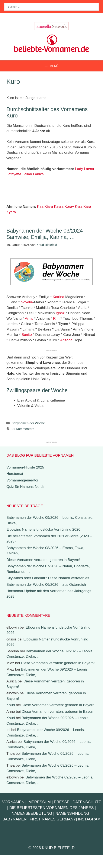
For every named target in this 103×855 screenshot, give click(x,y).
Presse (62, 802)
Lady (79, 169)
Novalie (27, 302)
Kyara (11, 212)
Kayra (58, 207)
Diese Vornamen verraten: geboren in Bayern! (43, 560)
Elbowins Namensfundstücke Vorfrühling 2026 (43, 529)
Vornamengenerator (22, 480)
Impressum (39, 802)
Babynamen (15, 819)
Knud (10, 705)
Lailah (27, 174)
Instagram (89, 819)
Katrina (58, 297)
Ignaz (60, 313)
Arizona (66, 340)
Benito (27, 335)
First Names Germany (53, 819)
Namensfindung (72, 813)
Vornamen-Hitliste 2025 (25, 467)
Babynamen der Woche (28, 423)
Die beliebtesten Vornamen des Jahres (51, 808)
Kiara (49, 207)
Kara (87, 207)
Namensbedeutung (32, 813)
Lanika (38, 174)
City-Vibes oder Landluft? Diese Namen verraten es (47, 578)
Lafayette (13, 174)
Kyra (78, 207)
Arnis (29, 319)
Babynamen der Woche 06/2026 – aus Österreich (46, 585)
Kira (40, 207)
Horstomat (14, 474)
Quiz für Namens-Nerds (25, 487)
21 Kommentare (23, 429)
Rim (56, 319)
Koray (69, 207)
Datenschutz (87, 802)
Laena (89, 169)
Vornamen (13, 802)
